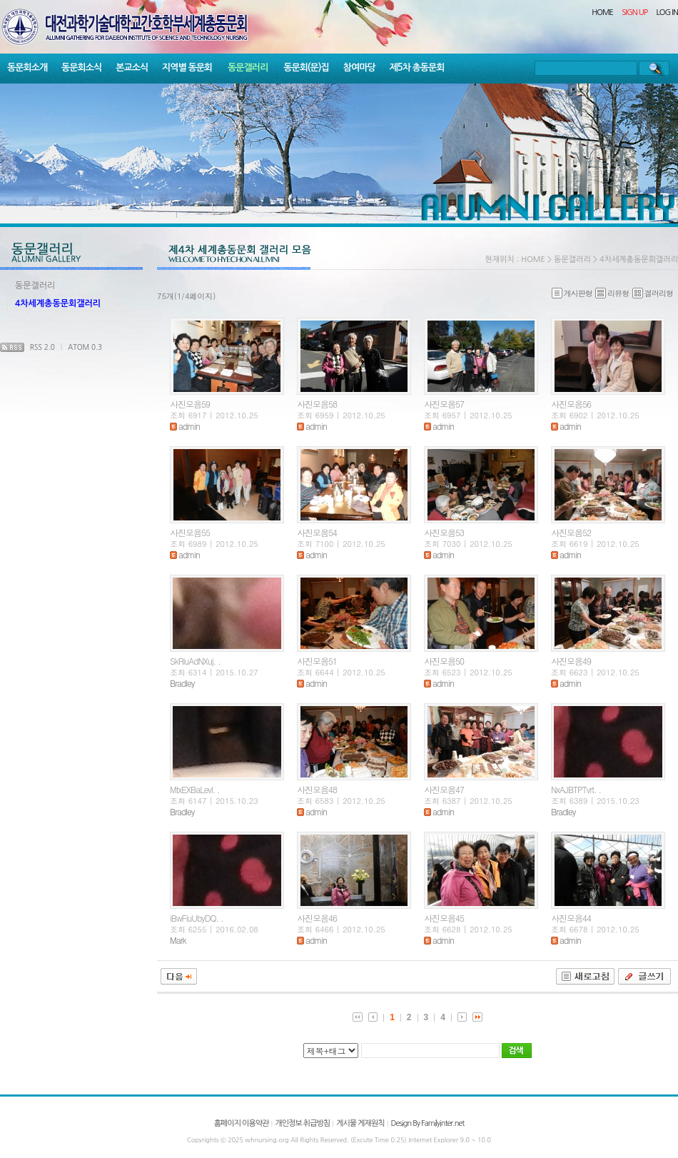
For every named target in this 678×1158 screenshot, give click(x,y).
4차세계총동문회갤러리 (58, 303)
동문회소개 (27, 67)
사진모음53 (444, 532)
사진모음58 (317, 404)
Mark (178, 940)
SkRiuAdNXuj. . (195, 661)
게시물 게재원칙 (360, 1123)
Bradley (182, 683)
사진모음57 (444, 404)
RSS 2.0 (42, 347)
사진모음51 (317, 661)
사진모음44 (571, 918)
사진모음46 (317, 918)
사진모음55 (190, 532)
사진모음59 (190, 404)
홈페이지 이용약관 (241, 1123)
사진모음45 (444, 918)
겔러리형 (652, 293)
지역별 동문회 (187, 67)
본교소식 (132, 67)
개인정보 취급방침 (302, 1123)
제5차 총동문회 (417, 67)
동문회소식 (81, 67)
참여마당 (359, 67)
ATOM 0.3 (85, 347)
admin (185, 426)
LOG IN (668, 12)
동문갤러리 (248, 67)
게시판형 (572, 293)
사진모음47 (444, 789)
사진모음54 (317, 532)
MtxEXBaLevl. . (195, 789)
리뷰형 (612, 293)
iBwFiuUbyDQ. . (196, 918)
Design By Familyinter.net (428, 1123)
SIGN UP (634, 12)
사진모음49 (571, 661)
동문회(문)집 (306, 67)
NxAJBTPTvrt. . (576, 789)
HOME (602, 12)
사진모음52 (571, 532)
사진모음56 (571, 404)
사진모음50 (444, 661)
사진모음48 (317, 789)
